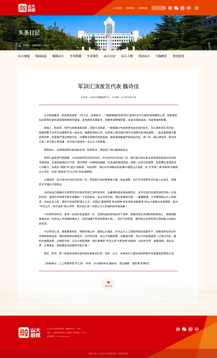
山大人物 (127, 56)
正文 (46, 45)
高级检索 (143, 8)
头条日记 (36, 45)
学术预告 (92, 56)
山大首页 (117, 8)
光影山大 (144, 56)
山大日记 (109, 56)
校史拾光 (178, 56)
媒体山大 (58, 56)
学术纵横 (75, 56)
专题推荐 (161, 56)
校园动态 (41, 56)
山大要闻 (24, 56)
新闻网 (26, 45)
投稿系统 (130, 8)
